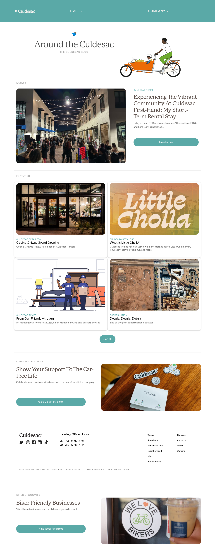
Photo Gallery (154, 462)
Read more (166, 142)
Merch (180, 446)
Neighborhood (155, 451)
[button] (75, 11)
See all (107, 339)
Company (181, 435)
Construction (118, 315)
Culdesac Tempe (144, 90)
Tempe (151, 435)
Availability (153, 440)
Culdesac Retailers (28, 239)
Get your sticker (51, 401)
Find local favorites (51, 528)
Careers (181, 451)
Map (150, 456)
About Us (181, 440)
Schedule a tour (155, 446)
